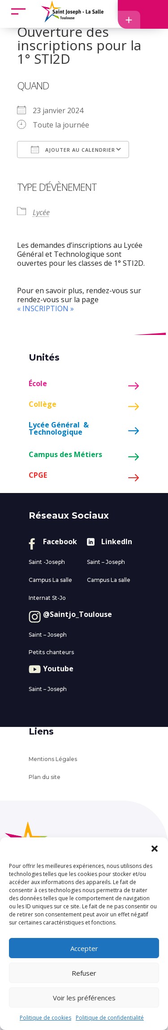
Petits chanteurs (51, 652)
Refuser (84, 972)
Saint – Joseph (106, 562)
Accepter (84, 948)
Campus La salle (50, 580)
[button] (154, 848)
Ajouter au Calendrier (73, 149)
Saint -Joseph (47, 562)
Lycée (41, 212)
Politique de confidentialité (110, 1017)
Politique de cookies (45, 1017)
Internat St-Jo (47, 597)
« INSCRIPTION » (45, 308)
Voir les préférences (84, 997)
